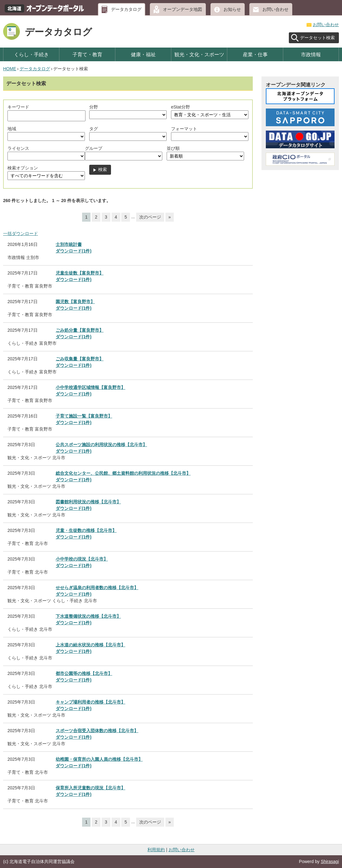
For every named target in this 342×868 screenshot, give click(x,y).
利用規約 (156, 849)
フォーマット (184, 128)
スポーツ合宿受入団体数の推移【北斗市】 (97, 730)
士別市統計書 (69, 244)
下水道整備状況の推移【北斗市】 (88, 616)
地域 (11, 128)
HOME (9, 68)
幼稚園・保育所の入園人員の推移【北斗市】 (99, 759)
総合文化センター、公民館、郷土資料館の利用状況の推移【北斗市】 (123, 473)
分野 (93, 106)
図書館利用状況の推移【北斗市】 (88, 501)
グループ (93, 148)
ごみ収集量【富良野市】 (80, 358)
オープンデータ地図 (182, 9)
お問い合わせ (275, 9)
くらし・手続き (31, 54)
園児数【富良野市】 (75, 301)
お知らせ (232, 9)
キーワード (18, 106)
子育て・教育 (87, 54)
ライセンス (18, 148)
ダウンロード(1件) (73, 250)
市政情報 (311, 54)
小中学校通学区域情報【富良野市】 (90, 387)
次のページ (150, 217)
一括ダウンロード (20, 233)
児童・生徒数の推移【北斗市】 (86, 530)
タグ (93, 128)
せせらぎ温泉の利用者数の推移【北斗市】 (97, 587)
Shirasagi (330, 861)
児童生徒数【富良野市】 (80, 272)
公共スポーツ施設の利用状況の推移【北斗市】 (101, 444)
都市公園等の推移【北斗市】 (84, 673)
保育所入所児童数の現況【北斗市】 (90, 787)
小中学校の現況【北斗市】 (82, 558)
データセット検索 (317, 37)
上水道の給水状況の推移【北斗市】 (90, 644)
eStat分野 (180, 106)
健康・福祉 (143, 54)
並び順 (173, 148)
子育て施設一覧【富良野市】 (84, 415)
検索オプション (22, 167)
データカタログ (126, 9)
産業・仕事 (255, 54)
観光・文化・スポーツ (199, 54)
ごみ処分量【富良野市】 (80, 330)
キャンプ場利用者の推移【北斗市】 (90, 701)
